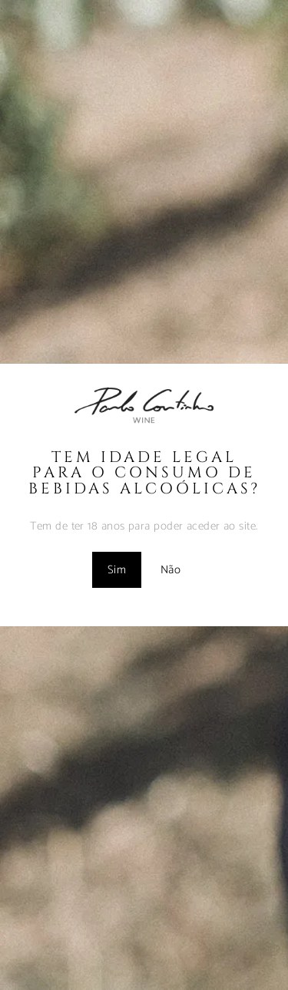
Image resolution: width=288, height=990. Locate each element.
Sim (117, 569)
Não (170, 569)
